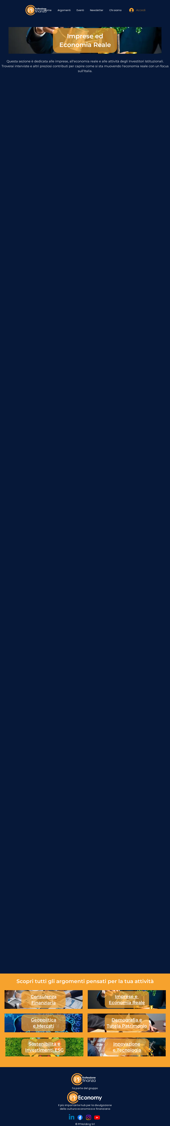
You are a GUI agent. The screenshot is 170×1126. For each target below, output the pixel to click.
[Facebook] (80, 1117)
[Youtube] (97, 1117)
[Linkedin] (71, 1117)
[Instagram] (88, 1117)
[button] (64, 10)
